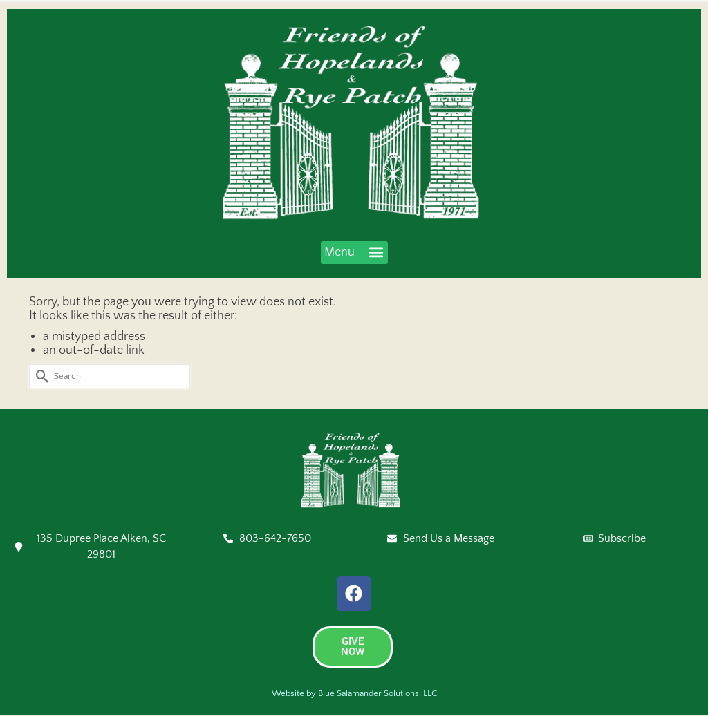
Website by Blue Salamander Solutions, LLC (354, 693)
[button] (354, 252)
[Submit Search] (39, 376)
